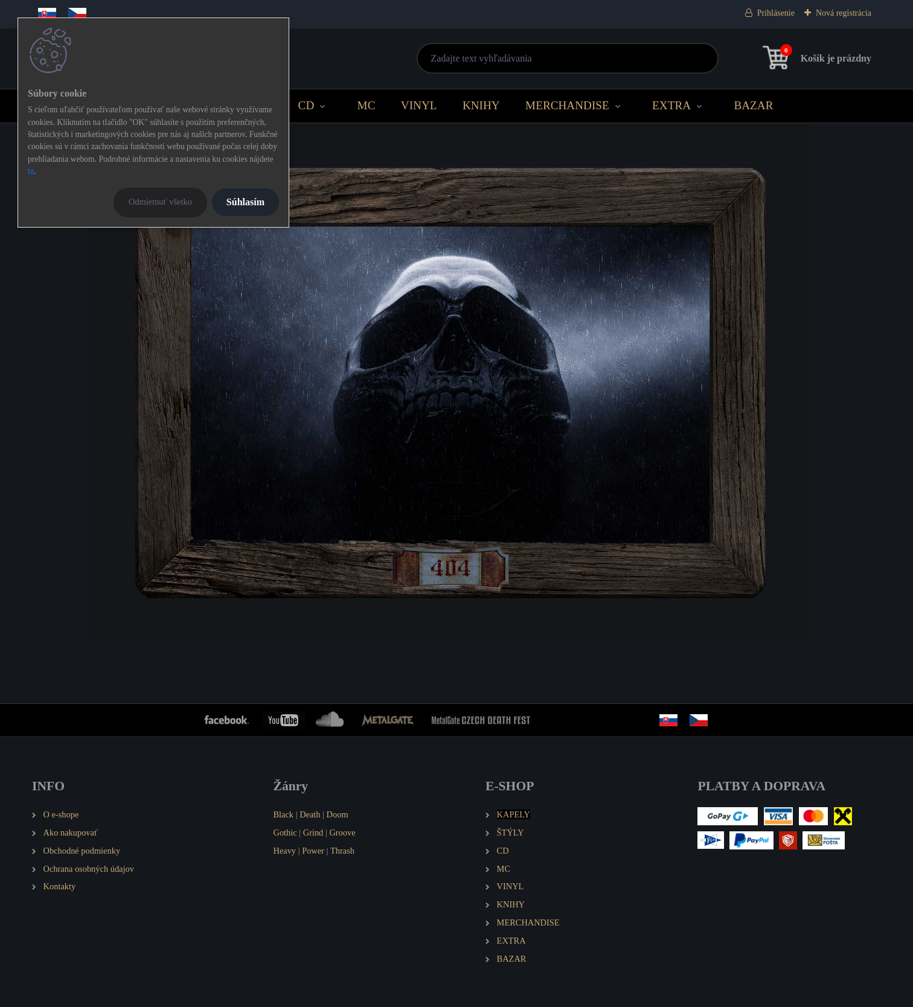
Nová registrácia (843, 13)
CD (306, 105)
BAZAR (753, 105)
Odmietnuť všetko (160, 201)
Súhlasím (245, 202)
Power (313, 850)
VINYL (419, 105)
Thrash (342, 850)
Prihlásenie (776, 13)
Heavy (284, 850)
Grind (313, 832)
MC (366, 105)
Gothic (284, 832)
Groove (342, 832)
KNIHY (481, 105)
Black (283, 814)
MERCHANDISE (567, 105)
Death (310, 814)
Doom (337, 814)
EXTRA (671, 105)
